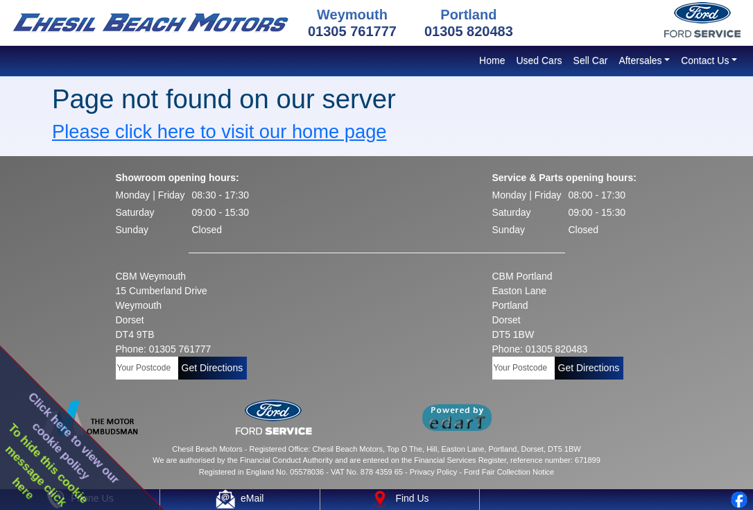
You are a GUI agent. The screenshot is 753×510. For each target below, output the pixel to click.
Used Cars (539, 60)
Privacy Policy (433, 472)
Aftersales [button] (639, 60)
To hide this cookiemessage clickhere (47, 464)
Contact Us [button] (705, 60)
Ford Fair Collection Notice (509, 472)
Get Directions (212, 367)
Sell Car (590, 60)
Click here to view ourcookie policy (74, 437)
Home (492, 60)
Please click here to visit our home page (219, 131)
